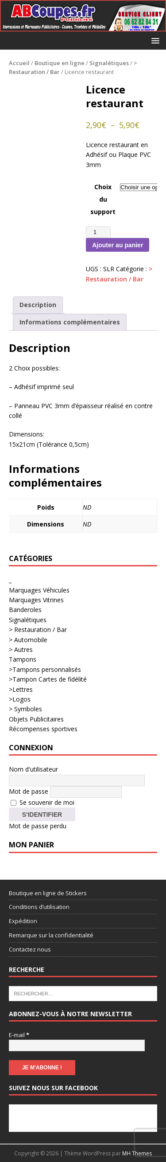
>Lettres (21, 689)
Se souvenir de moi (42, 802)
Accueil (19, 63)
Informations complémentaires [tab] (69, 322)
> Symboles (25, 709)
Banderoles (25, 609)
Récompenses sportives (43, 729)
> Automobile (28, 640)
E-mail (19, 1035)
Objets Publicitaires (36, 719)
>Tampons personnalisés (45, 669)
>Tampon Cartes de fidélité (48, 679)
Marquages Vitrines (36, 600)
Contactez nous (30, 949)
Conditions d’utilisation (39, 907)
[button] (154, 40)
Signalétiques (109, 63)
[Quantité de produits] (98, 232)
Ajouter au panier (117, 245)
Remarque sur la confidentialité (51, 935)
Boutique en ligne (60, 63)
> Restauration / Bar (38, 629)
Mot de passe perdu (37, 826)
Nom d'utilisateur (33, 769)
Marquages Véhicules (39, 590)
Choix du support (103, 199)
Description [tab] (37, 304)
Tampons (22, 659)
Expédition (23, 921)
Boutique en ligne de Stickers (48, 893)
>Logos (20, 699)
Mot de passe (28, 791)
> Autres (21, 649)
